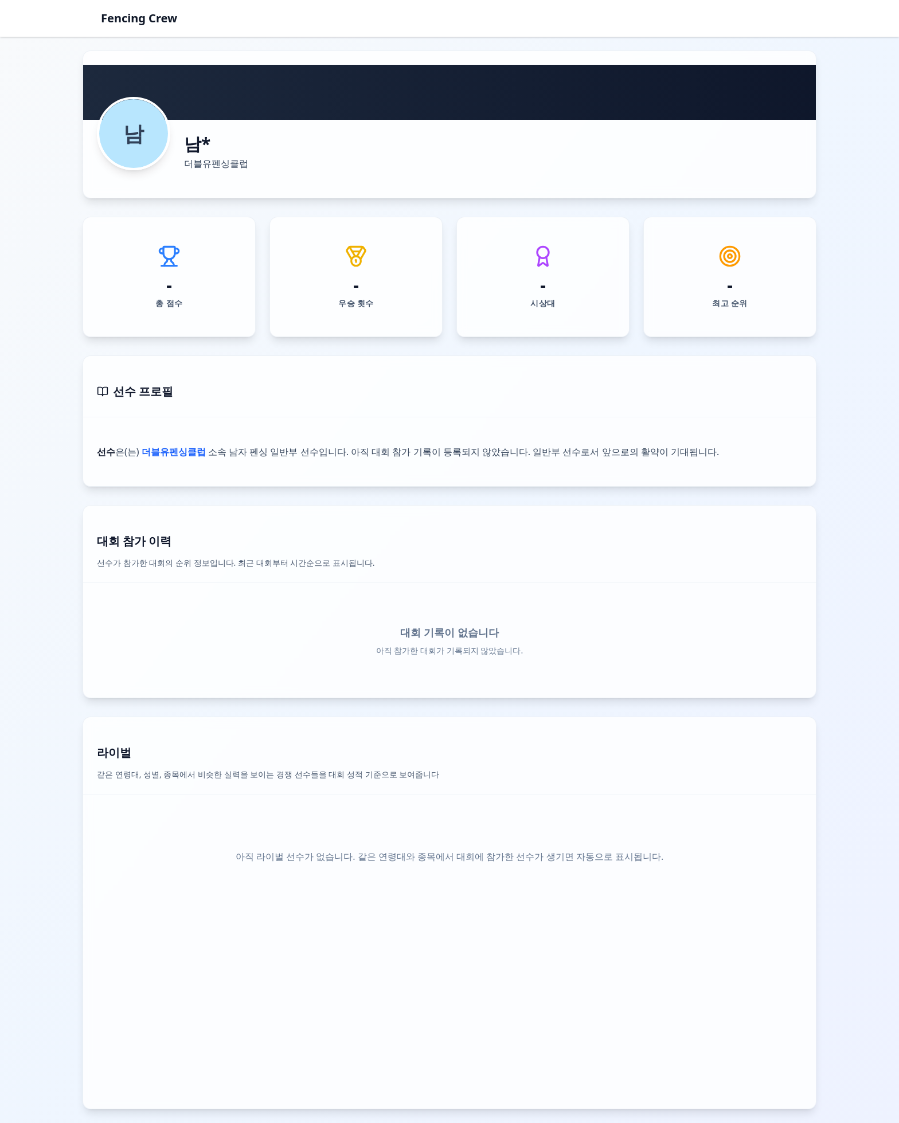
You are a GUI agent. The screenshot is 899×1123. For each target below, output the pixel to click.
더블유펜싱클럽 (216, 163)
